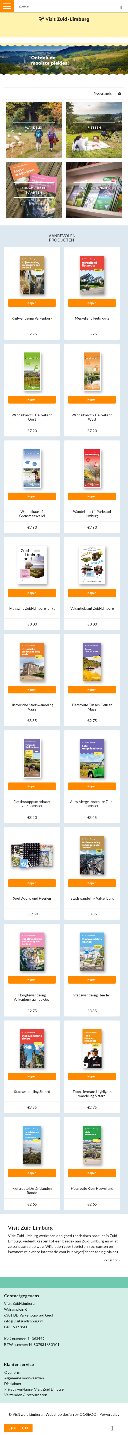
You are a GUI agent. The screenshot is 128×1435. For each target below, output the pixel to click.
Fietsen (94, 127)
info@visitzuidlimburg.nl (23, 1321)
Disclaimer (12, 1383)
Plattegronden (94, 188)
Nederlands (103, 93)
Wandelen (34, 127)
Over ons (12, 1372)
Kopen (32, 303)
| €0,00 (18, 1428)
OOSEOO (88, 1414)
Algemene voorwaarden (24, 1378)
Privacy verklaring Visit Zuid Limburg (34, 1389)
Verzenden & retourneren (25, 1394)
